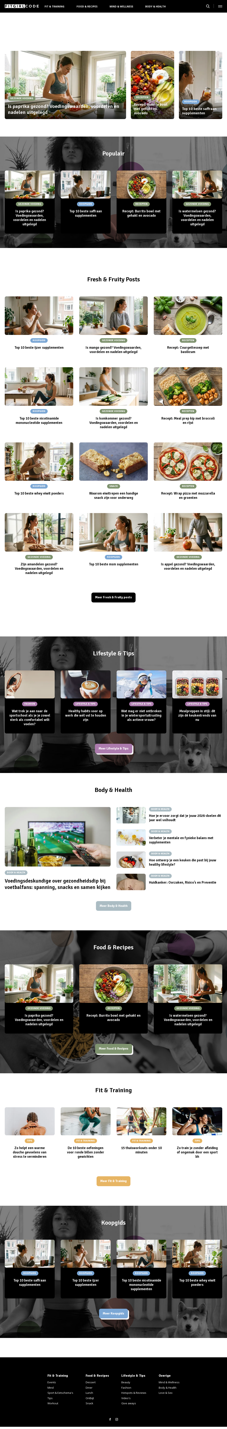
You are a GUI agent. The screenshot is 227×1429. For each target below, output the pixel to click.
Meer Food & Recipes (113, 1052)
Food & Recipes (87, 6)
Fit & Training (54, 6)
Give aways (128, 1403)
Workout (52, 1403)
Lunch (89, 1393)
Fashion (126, 1387)
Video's (126, 1398)
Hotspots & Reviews (133, 1393)
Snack (89, 1403)
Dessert (91, 1382)
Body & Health (155, 6)
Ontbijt (90, 1398)
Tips (50, 1398)
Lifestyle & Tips (133, 1376)
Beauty (125, 1382)
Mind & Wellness (121, 6)
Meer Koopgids (113, 1319)
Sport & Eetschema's (60, 1393)
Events (51, 1382)
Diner (89, 1387)
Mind (50, 1387)
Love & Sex (166, 1393)
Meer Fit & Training (113, 1186)
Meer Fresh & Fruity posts (113, 598)
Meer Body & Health (113, 908)
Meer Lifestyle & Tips (113, 750)
